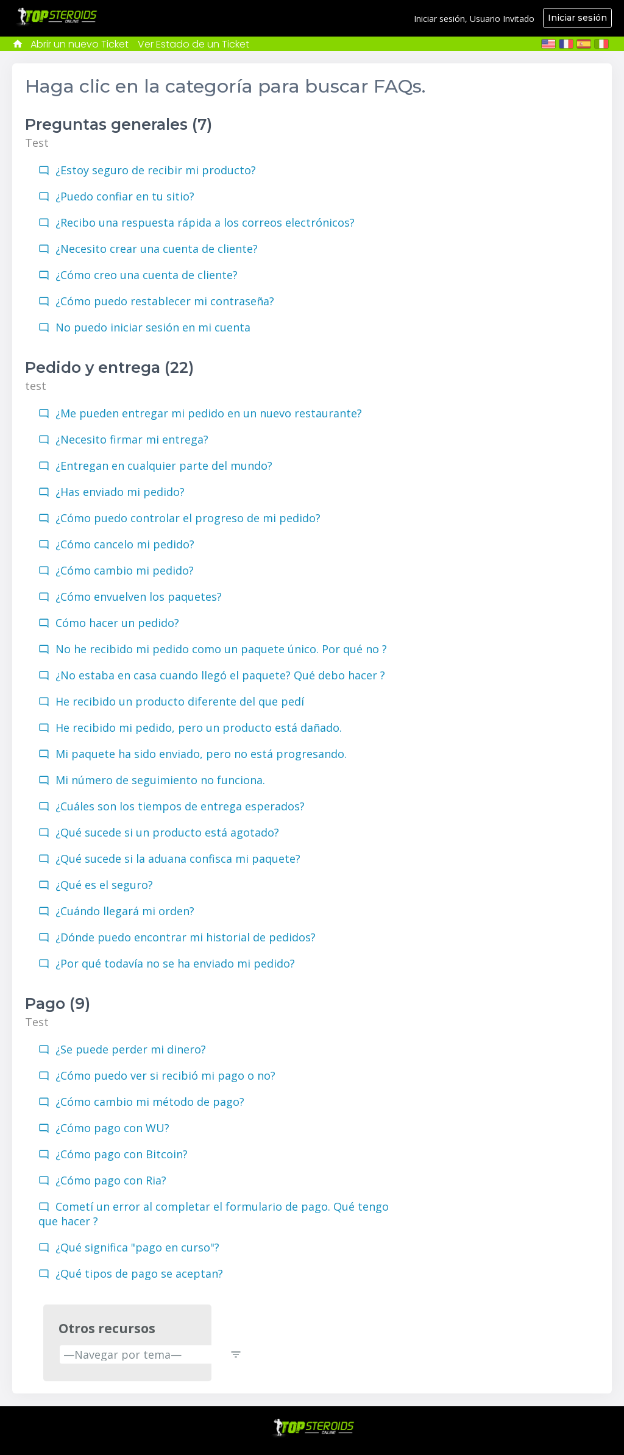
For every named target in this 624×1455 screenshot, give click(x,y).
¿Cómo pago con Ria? (110, 1180)
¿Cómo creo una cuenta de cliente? (146, 274)
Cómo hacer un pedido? (117, 622)
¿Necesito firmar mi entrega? (131, 439)
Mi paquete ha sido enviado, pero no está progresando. (201, 753)
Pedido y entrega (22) (109, 367)
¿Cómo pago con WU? (112, 1127)
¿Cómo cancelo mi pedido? (124, 544)
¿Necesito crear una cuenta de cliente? (156, 248)
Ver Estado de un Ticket (193, 44)
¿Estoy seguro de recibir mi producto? (155, 170)
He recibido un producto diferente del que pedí (179, 701)
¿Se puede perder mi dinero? (130, 1049)
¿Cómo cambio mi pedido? (124, 570)
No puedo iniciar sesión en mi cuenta (152, 327)
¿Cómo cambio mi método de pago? (149, 1101)
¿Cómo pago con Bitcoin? (121, 1154)
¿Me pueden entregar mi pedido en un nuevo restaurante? (208, 413)
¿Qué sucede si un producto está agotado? (167, 832)
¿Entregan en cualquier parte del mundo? (163, 465)
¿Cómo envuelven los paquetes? (138, 596)
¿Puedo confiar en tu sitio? (124, 196)
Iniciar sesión (577, 17)
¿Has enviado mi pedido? (120, 491)
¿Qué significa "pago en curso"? (137, 1247)
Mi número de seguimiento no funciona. (160, 780)
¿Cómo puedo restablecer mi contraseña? (164, 301)
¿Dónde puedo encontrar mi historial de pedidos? (185, 937)
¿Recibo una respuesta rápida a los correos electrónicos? (205, 222)
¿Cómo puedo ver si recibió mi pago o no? (165, 1075)
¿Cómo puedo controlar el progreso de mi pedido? (188, 518)
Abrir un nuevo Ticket (79, 44)
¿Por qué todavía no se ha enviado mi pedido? (175, 963)
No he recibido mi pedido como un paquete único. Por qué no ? (221, 649)
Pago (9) (57, 1003)
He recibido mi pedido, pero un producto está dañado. (198, 727)
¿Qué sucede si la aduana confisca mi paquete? (177, 858)
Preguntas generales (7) (118, 124)
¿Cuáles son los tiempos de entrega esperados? (180, 806)
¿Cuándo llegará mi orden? (124, 911)
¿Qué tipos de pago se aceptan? (139, 1273)
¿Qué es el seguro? (104, 884)
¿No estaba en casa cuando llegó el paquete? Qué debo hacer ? (220, 675)
